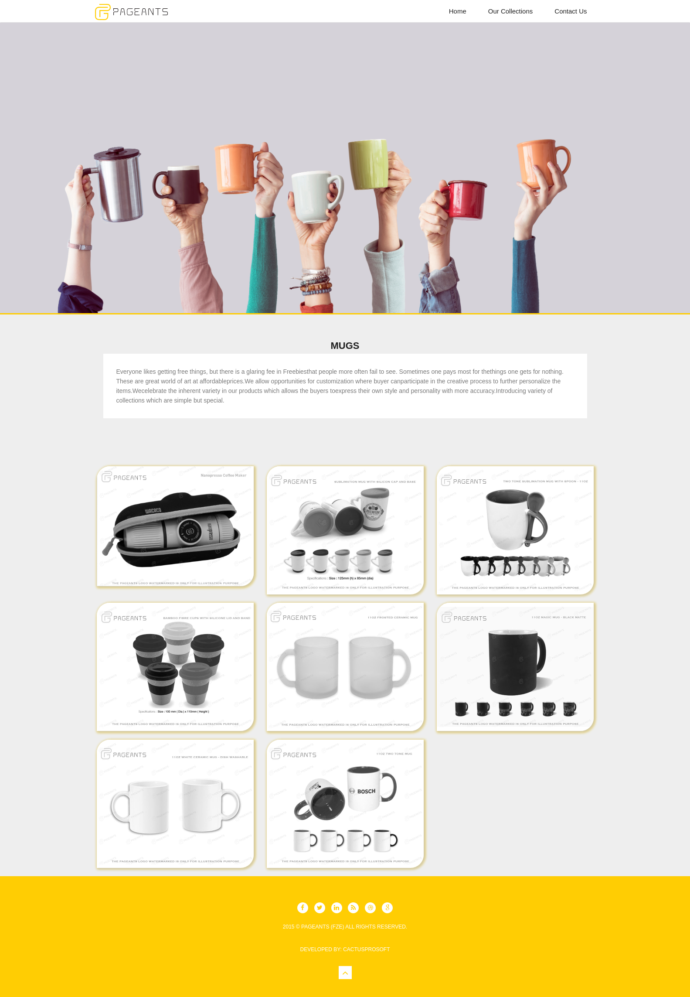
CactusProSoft (366, 949)
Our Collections (510, 11)
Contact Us (570, 11)
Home (457, 11)
